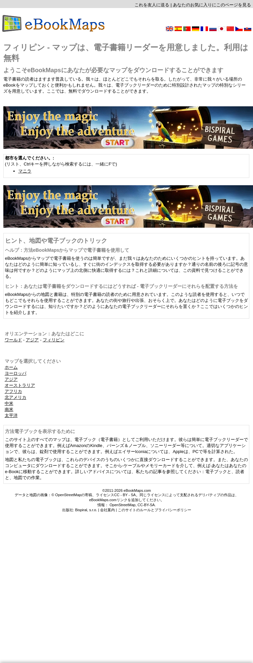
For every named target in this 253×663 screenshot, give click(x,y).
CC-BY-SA (146, 505)
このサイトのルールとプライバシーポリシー (154, 510)
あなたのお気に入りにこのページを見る (212, 4)
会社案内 (107, 510)
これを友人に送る (152, 4)
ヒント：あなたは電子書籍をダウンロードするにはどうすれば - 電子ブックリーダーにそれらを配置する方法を (121, 286)
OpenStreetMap (122, 505)
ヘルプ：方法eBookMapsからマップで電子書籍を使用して (67, 250)
